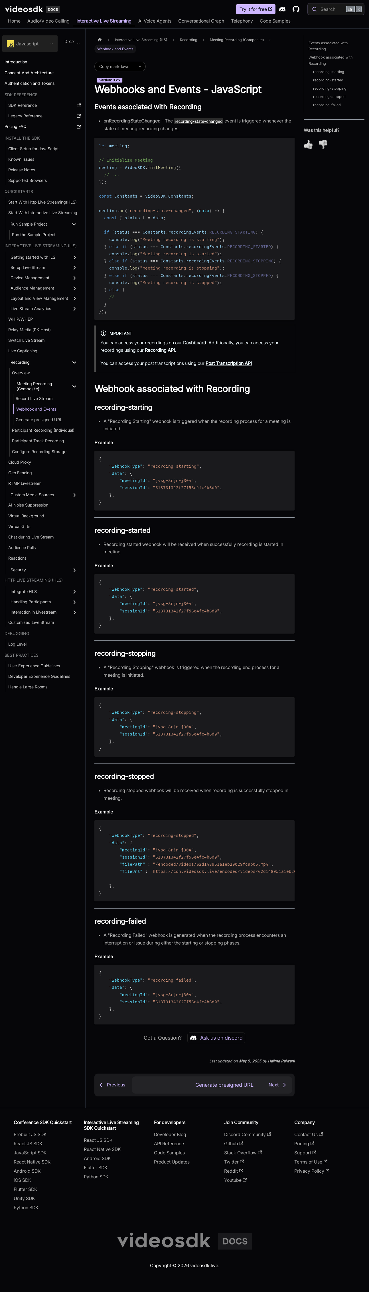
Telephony (242, 21)
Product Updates (172, 1162)
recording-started (328, 80)
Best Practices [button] (21, 655)
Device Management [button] (30, 277)
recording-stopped (329, 97)
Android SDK (27, 1171)
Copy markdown (114, 66)
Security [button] (18, 569)
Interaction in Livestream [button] (33, 612)
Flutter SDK (25, 1189)
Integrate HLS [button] (24, 591)
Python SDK (26, 1207)
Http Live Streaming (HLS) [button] (34, 580)
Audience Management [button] (32, 288)
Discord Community (247, 1134)
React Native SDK (32, 1162)
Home (14, 21)
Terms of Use (310, 1162)
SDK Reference (21, 94)
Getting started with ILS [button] (33, 257)
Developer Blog (170, 1134)
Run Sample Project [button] (29, 224)
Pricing (304, 1143)
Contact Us (308, 1134)
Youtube (235, 1180)
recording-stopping (329, 88)
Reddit (233, 1171)
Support (305, 1153)
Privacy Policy (311, 1171)
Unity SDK (24, 1198)
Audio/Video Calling (48, 21)
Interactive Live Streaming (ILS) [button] (41, 245)
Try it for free (256, 9)
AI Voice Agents (154, 21)
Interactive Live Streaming (103, 21)
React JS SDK (28, 1143)
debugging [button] (17, 633)
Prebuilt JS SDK (30, 1134)
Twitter (234, 1162)
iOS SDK (22, 1180)
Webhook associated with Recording (330, 60)
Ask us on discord (216, 1038)
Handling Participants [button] (31, 601)
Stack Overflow (243, 1153)
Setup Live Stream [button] (28, 267)
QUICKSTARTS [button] (19, 191)
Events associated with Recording (328, 46)
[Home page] (99, 39)
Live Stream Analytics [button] (31, 308)
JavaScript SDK (30, 1153)
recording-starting (328, 72)
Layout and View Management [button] (39, 298)
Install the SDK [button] (22, 138)
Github (233, 1143)
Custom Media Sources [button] (32, 494)
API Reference (169, 1143)
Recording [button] (20, 362)
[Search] (335, 9)
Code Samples (275, 21)
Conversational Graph (201, 21)
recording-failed (327, 105)
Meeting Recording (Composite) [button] (34, 386)
